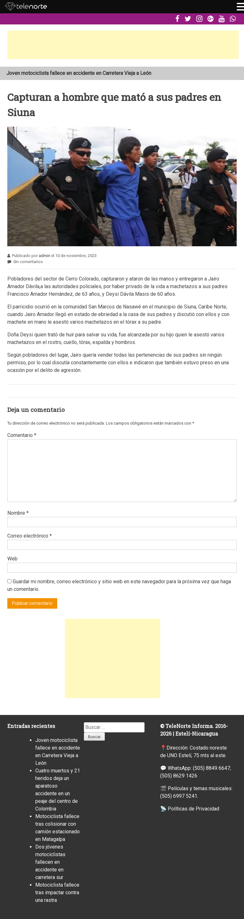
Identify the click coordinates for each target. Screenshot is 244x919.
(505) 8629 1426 (178, 776)
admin (44, 255)
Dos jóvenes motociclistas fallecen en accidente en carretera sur (50, 862)
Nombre (18, 513)
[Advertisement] (123, 44)
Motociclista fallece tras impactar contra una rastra (57, 892)
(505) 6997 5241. (179, 796)
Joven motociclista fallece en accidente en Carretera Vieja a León (78, 73)
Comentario (21, 435)
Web (12, 559)
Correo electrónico (29, 536)
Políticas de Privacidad (193, 809)
